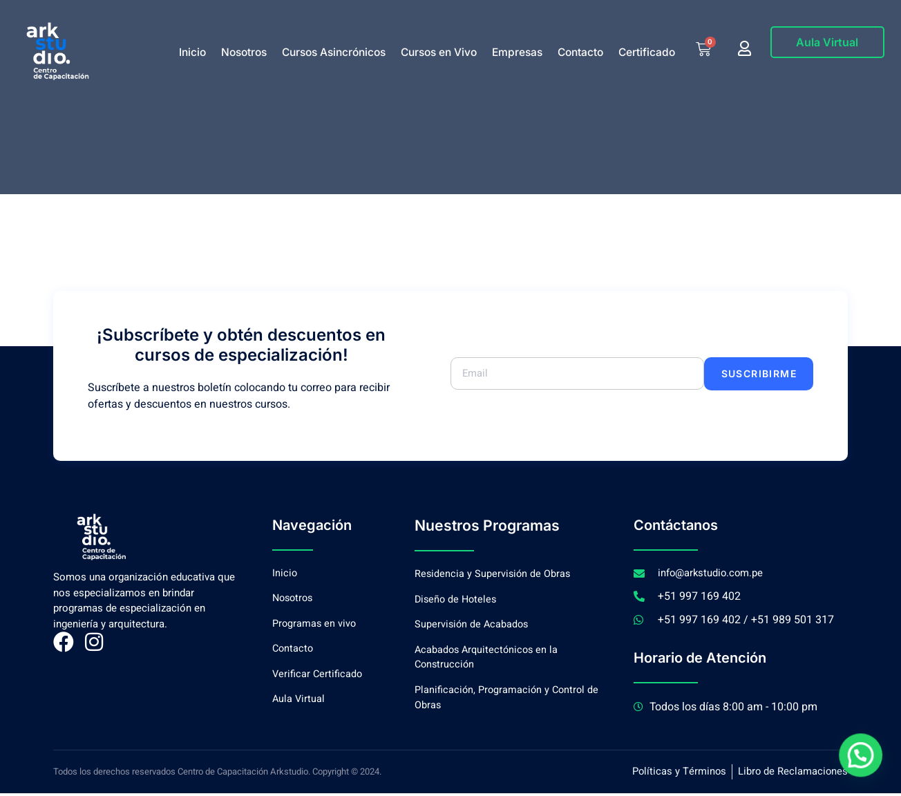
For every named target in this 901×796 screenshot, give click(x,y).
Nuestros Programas (483, 525)
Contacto (580, 52)
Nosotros (244, 52)
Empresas (517, 52)
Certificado (646, 52)
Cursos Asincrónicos (334, 52)
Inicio (192, 52)
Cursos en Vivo (439, 52)
